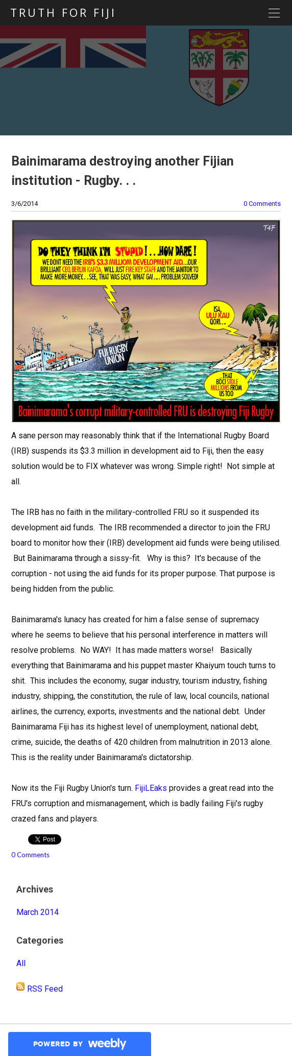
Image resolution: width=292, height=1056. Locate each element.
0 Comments (262, 203)
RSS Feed (45, 989)
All (21, 963)
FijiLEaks (151, 788)
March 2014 (37, 912)
